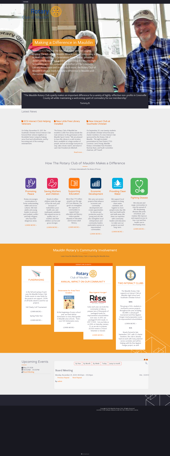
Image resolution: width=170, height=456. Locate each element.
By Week (96, 364)
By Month (86, 364)
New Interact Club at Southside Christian (98, 122)
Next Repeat (77, 378)
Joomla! (99, 410)
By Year (78, 364)
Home (25, 2)
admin (60, 381)
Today (104, 364)
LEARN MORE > (31, 225)
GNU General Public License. (130, 410)
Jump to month (114, 364)
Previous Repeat (63, 378)
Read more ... (78, 152)
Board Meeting (28, 372)
